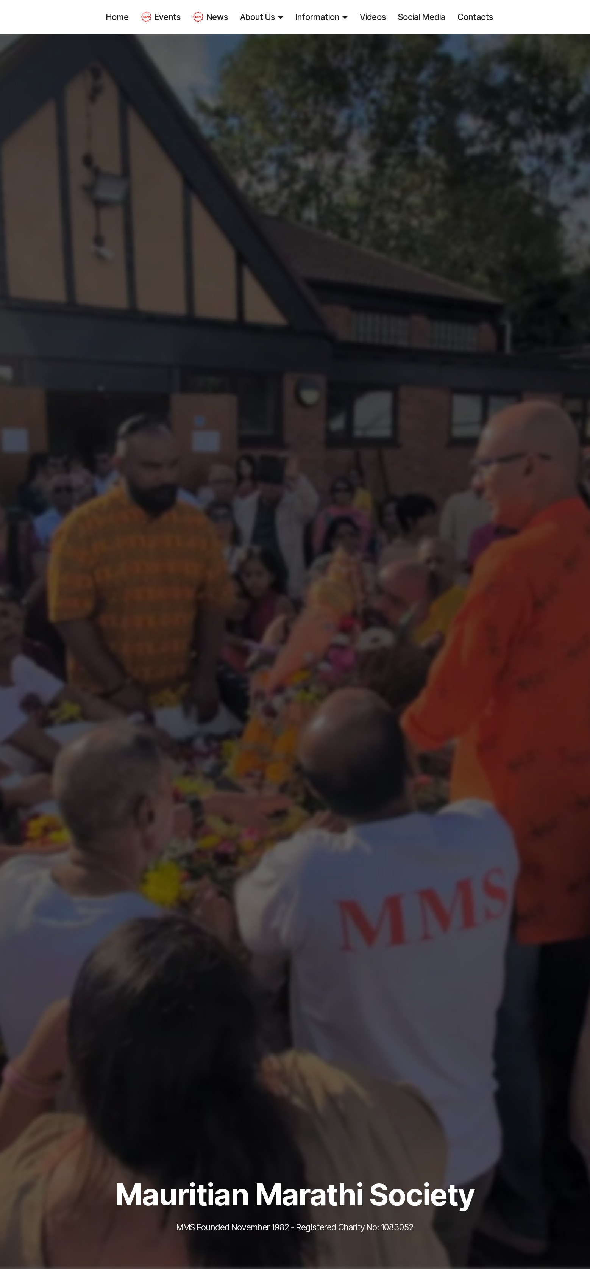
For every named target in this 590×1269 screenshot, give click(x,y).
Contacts (475, 17)
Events (161, 17)
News (210, 17)
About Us (257, 17)
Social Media (421, 17)
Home (117, 17)
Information (317, 17)
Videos (373, 17)
